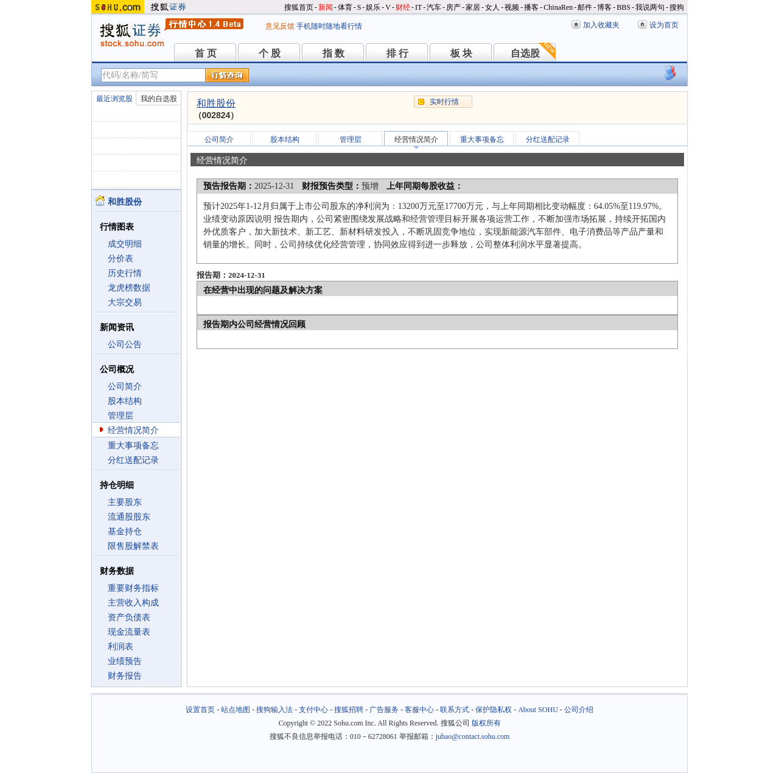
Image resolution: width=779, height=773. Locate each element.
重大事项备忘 (133, 445)
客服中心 (419, 709)
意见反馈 (280, 26)
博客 (604, 7)
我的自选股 (159, 98)
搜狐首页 (298, 7)
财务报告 (125, 675)
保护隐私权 (493, 709)
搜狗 (676, 7)
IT (418, 7)
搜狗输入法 (274, 709)
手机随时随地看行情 (329, 26)
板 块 (461, 53)
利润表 (120, 646)
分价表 (120, 258)
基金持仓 (125, 531)
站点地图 (235, 709)
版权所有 (486, 723)
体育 (345, 7)
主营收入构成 (133, 602)
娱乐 (373, 7)
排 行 (397, 53)
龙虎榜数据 (129, 287)
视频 (512, 7)
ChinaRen (558, 7)
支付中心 (313, 709)
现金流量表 (129, 632)
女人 (492, 7)
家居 (473, 7)
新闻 (325, 7)
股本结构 (125, 401)
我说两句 (650, 7)
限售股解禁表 (133, 546)
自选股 (525, 53)
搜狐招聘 (348, 709)
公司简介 (125, 386)
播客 (531, 7)
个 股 (270, 53)
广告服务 (384, 709)
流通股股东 (129, 516)
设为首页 (664, 25)
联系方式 (454, 709)
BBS (624, 7)
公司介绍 (578, 709)
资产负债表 (129, 617)
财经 (403, 7)
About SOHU (538, 709)
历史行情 (125, 273)
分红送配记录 (133, 460)
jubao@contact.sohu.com (473, 736)
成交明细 (125, 244)
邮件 (585, 7)
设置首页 (200, 709)
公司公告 (125, 344)
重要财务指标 (133, 588)
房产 (453, 7)
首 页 (206, 53)
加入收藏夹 (601, 25)
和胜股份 (216, 103)
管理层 (120, 415)
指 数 (333, 53)
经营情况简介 (133, 430)
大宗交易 (125, 302)
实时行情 (444, 101)
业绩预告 (125, 661)
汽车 (434, 7)
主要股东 (125, 502)
